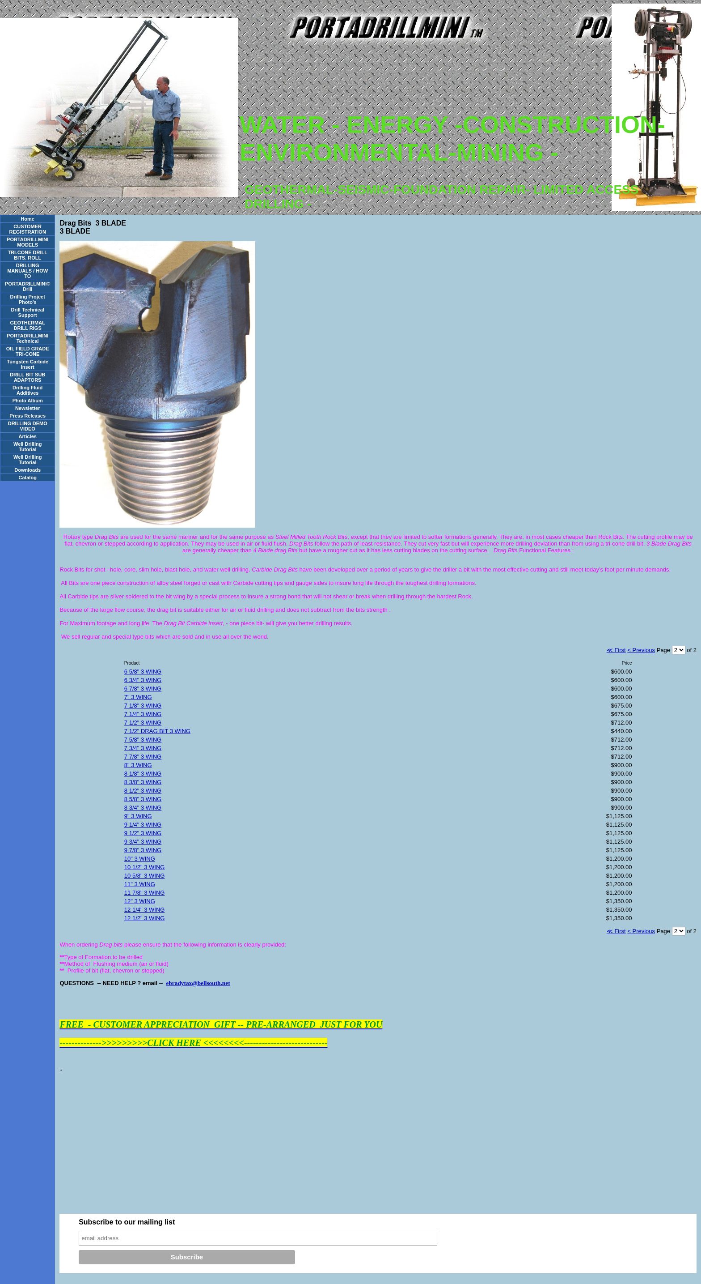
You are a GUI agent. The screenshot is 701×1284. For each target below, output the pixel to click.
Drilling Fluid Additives (27, 390)
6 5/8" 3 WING (142, 671)
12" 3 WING (139, 901)
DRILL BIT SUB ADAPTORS (27, 377)
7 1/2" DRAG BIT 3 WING (157, 731)
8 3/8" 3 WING (142, 782)
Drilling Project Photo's (27, 299)
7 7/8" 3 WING (142, 756)
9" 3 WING (138, 816)
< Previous (641, 650)
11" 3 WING (139, 884)
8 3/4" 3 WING (142, 807)
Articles (28, 436)
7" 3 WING (138, 697)
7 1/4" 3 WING (142, 714)
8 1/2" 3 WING (142, 790)
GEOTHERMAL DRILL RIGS (27, 325)
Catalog (28, 477)
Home (27, 219)
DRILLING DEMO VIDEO (27, 426)
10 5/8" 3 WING (144, 875)
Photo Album (28, 400)
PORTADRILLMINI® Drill (27, 286)
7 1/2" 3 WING (142, 722)
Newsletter (27, 408)
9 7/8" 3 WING (142, 850)
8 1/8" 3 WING (142, 773)
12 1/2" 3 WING (144, 918)
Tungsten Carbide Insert (27, 364)
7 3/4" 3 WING (142, 748)
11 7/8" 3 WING (144, 892)
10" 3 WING (139, 858)
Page (664, 650)
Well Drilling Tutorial (27, 446)
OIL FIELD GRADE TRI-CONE (27, 351)
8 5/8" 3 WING (142, 799)
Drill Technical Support (27, 312)
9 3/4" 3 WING (142, 841)
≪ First (616, 650)
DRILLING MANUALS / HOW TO (27, 271)
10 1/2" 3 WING (144, 867)
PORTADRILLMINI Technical (27, 338)
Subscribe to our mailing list (127, 1222)
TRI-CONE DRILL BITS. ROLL (27, 255)
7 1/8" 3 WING (142, 705)
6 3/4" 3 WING (142, 680)
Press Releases (27, 415)
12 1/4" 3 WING (144, 909)
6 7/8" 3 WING (142, 688)
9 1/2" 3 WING (142, 833)
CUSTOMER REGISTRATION (27, 229)
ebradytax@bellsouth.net (198, 983)
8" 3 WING (138, 765)
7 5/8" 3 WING (142, 739)
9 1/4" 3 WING (142, 824)
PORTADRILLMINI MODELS (27, 242)
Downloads (27, 470)
